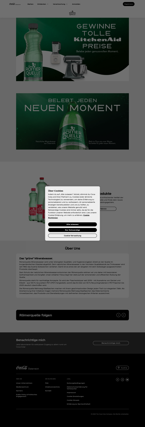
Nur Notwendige (72, 230)
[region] (72, 213)
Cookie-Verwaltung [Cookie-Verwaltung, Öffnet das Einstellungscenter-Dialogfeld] (72, 236)
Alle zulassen (72, 224)
